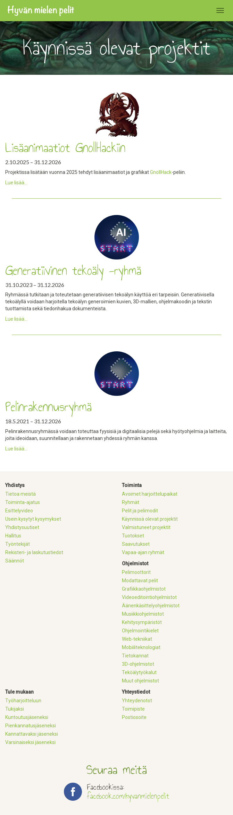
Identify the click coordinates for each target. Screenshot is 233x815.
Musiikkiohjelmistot (143, 614)
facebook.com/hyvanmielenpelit (128, 796)
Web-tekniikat (137, 639)
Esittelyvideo (19, 510)
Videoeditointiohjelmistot (149, 597)
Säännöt (14, 561)
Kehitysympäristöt (142, 622)
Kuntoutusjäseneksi (26, 717)
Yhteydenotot (137, 700)
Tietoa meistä (20, 494)
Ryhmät (130, 502)
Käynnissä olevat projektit (150, 519)
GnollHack (161, 172)
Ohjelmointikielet (140, 630)
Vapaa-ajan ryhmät (143, 552)
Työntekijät (17, 544)
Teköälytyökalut (139, 672)
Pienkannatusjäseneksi (30, 725)
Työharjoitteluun (23, 700)
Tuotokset (133, 535)
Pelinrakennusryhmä (48, 407)
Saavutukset (136, 544)
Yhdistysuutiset (22, 527)
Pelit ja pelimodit (140, 510)
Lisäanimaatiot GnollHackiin (65, 148)
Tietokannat (135, 655)
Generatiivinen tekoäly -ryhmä (73, 270)
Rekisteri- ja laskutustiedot (34, 552)
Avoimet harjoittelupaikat (149, 494)
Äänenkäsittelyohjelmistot (151, 605)
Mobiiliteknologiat (141, 647)
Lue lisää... (16, 182)
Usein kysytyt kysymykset (33, 519)
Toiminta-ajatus (22, 502)
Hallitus (13, 535)
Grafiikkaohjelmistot (144, 589)
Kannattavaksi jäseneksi (31, 734)
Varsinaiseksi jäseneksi (30, 742)
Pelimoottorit (136, 572)
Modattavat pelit (140, 580)
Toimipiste (133, 709)
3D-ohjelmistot (138, 664)
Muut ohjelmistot (140, 681)
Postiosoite (134, 717)
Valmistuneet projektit (146, 527)
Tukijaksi (14, 709)
